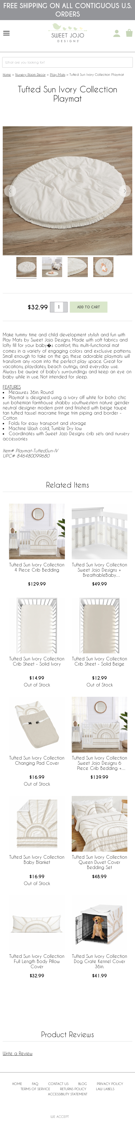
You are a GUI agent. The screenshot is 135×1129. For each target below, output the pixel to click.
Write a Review (17, 1053)
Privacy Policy (110, 1084)
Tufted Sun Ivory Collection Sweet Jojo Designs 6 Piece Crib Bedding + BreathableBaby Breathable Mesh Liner (99, 763)
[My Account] (117, 33)
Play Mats (57, 74)
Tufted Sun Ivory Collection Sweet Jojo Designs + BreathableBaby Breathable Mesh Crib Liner (99, 570)
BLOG (82, 1084)
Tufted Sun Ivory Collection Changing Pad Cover (36, 760)
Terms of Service (35, 1089)
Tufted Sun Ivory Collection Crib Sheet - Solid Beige (99, 661)
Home (7, 74)
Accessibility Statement (67, 1094)
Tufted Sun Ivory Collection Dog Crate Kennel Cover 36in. (99, 961)
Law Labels (105, 1089)
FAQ (35, 1084)
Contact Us (58, 1084)
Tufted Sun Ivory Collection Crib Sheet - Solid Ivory (36, 661)
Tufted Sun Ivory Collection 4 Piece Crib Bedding (36, 567)
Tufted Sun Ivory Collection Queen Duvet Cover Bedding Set (99, 862)
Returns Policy (73, 1089)
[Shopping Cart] (129, 33)
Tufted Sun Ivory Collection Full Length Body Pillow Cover (36, 961)
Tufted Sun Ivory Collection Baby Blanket (36, 859)
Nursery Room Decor (30, 74)
